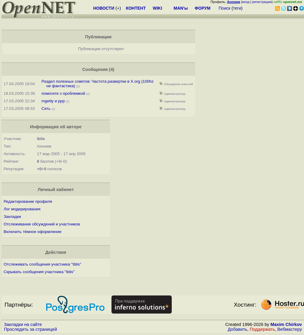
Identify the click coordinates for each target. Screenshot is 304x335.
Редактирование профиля (28, 201)
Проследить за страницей (30, 329)
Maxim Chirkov (286, 324)
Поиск (224, 8)
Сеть (46, 108)
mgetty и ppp (53, 101)
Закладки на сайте (23, 324)
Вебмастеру (289, 329)
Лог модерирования (22, 209)
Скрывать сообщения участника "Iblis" (39, 272)
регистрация (262, 2)
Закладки (12, 216)
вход (245, 2)
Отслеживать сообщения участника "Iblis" (42, 264)
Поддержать (262, 329)
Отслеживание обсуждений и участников (42, 224)
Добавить (237, 329)
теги (237, 8)
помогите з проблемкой (63, 93)
